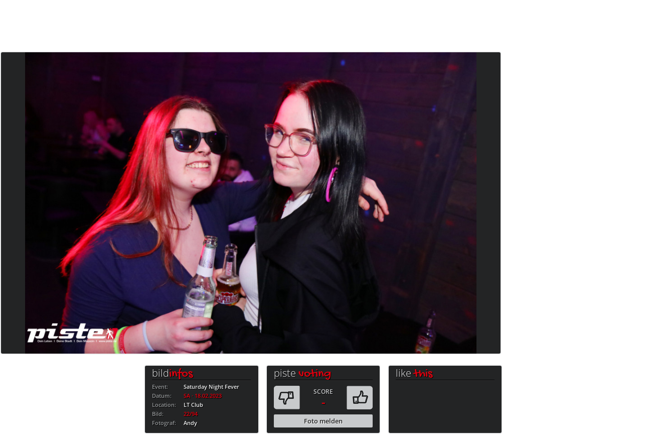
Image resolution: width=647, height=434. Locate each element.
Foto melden (323, 420)
